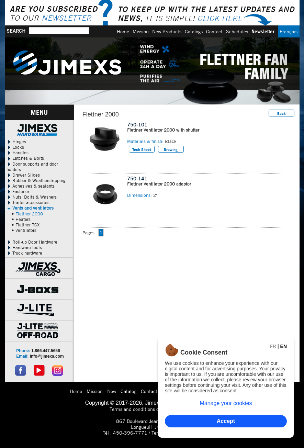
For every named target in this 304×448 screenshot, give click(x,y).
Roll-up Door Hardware (32, 242)
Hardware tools (24, 247)
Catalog (128, 391)
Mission (141, 31)
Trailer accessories (28, 202)
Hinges (16, 141)
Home (123, 31)
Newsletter (262, 31)
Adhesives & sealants (31, 186)
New (111, 391)
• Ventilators (24, 230)
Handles (18, 152)
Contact (214, 31)
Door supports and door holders (32, 166)
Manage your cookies (226, 403)
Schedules (237, 31)
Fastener (18, 191)
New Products (166, 31)
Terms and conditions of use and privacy (152, 409)
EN (283, 346)
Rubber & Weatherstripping (36, 180)
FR (273, 346)
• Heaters (21, 219)
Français (288, 31)
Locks (15, 147)
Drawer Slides (23, 175)
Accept (226, 421)
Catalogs (194, 31)
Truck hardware (24, 253)
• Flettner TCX (26, 224)
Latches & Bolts (25, 158)
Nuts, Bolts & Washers (32, 197)
